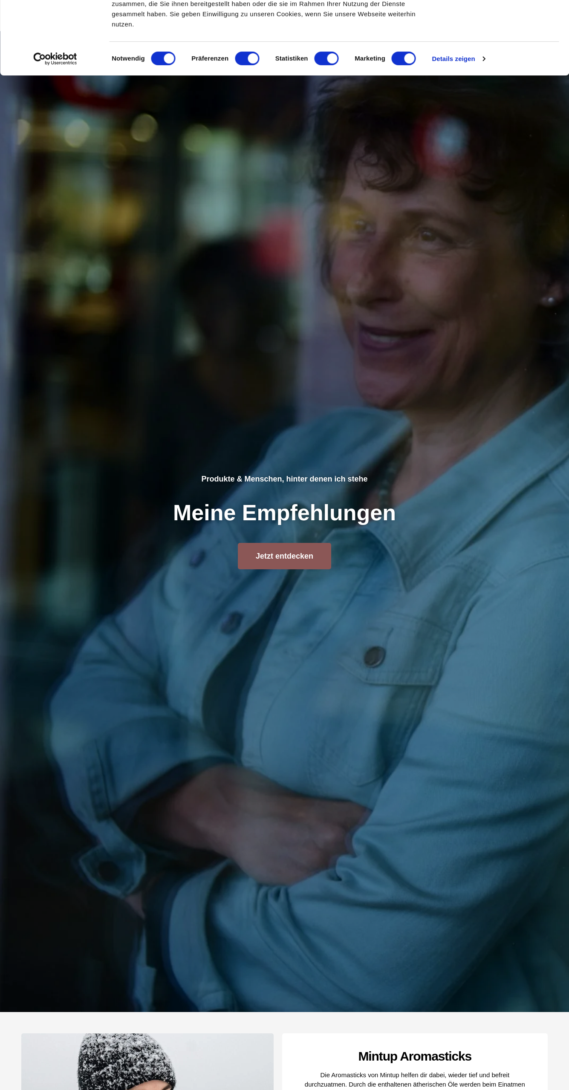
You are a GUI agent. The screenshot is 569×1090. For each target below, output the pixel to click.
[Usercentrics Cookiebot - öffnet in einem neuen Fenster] (55, 127)
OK (498, 22)
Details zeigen (453, 126)
